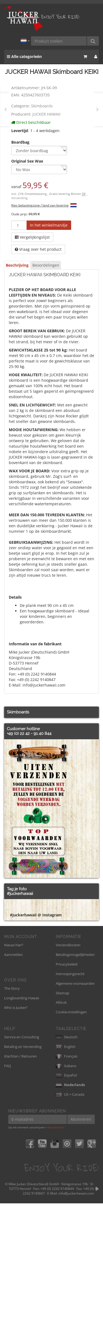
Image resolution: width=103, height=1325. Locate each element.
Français (66, 1177)
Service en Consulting (21, 1158)
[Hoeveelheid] (19, 225)
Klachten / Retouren (20, 1177)
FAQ (7, 1187)
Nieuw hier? (13, 1066)
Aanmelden (13, 1076)
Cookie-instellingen (71, 1133)
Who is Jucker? (15, 1129)
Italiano (66, 1187)
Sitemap (62, 1114)
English (66, 1168)
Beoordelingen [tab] (45, 265)
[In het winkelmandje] (48, 225)
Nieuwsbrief (56, 1249)
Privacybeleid (66, 1085)
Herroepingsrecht (70, 1095)
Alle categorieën (24, 56)
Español (66, 1196)
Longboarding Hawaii (21, 1119)
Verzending (19, 198)
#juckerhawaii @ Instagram (36, 1036)
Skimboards (42, 105)
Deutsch (66, 1158)
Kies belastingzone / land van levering (40, 205)
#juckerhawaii (20, 893)
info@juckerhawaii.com (76, 1315)
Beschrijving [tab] (17, 265)
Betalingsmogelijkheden (75, 1076)
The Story (12, 1110)
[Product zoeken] (59, 41)
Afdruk (61, 1124)
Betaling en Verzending (22, 1168)
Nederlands (70, 1206)
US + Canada (70, 1216)
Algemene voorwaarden (75, 1105)
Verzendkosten (68, 1066)
